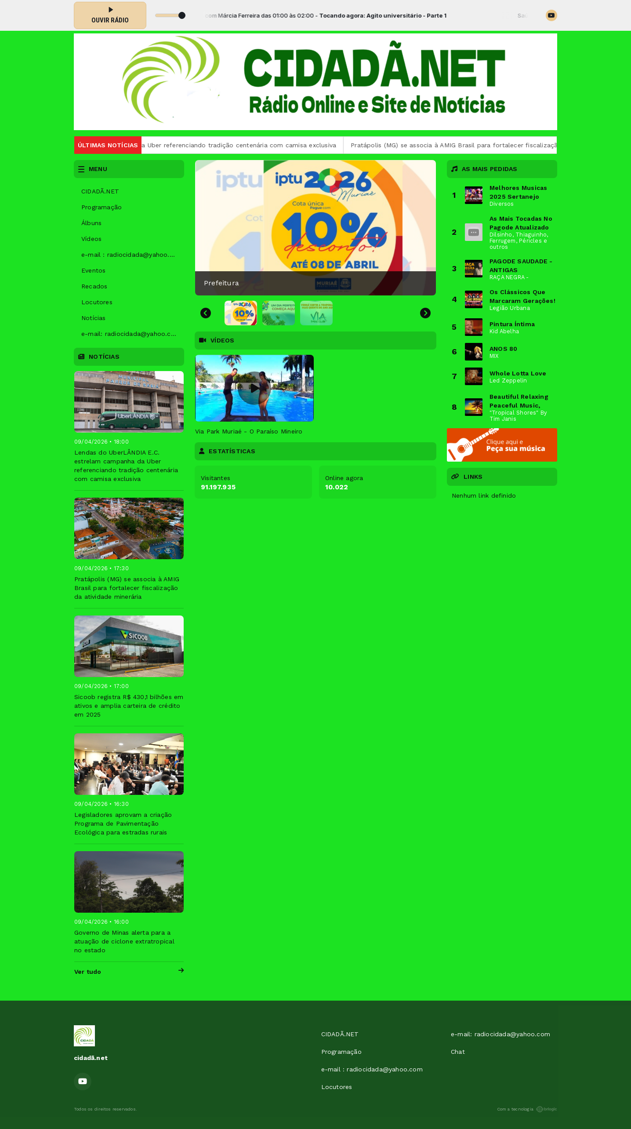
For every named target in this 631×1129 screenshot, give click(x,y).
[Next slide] (425, 313)
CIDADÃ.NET (100, 191)
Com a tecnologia (527, 1109)
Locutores (96, 302)
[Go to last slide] (205, 313)
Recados (94, 286)
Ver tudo (129, 971)
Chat (458, 1051)
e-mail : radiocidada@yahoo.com (132, 254)
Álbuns (91, 222)
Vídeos (91, 238)
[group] (315, 227)
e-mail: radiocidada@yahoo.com (131, 333)
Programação (101, 207)
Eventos (93, 270)
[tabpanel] (254, 395)
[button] (241, 313)
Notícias (93, 317)
